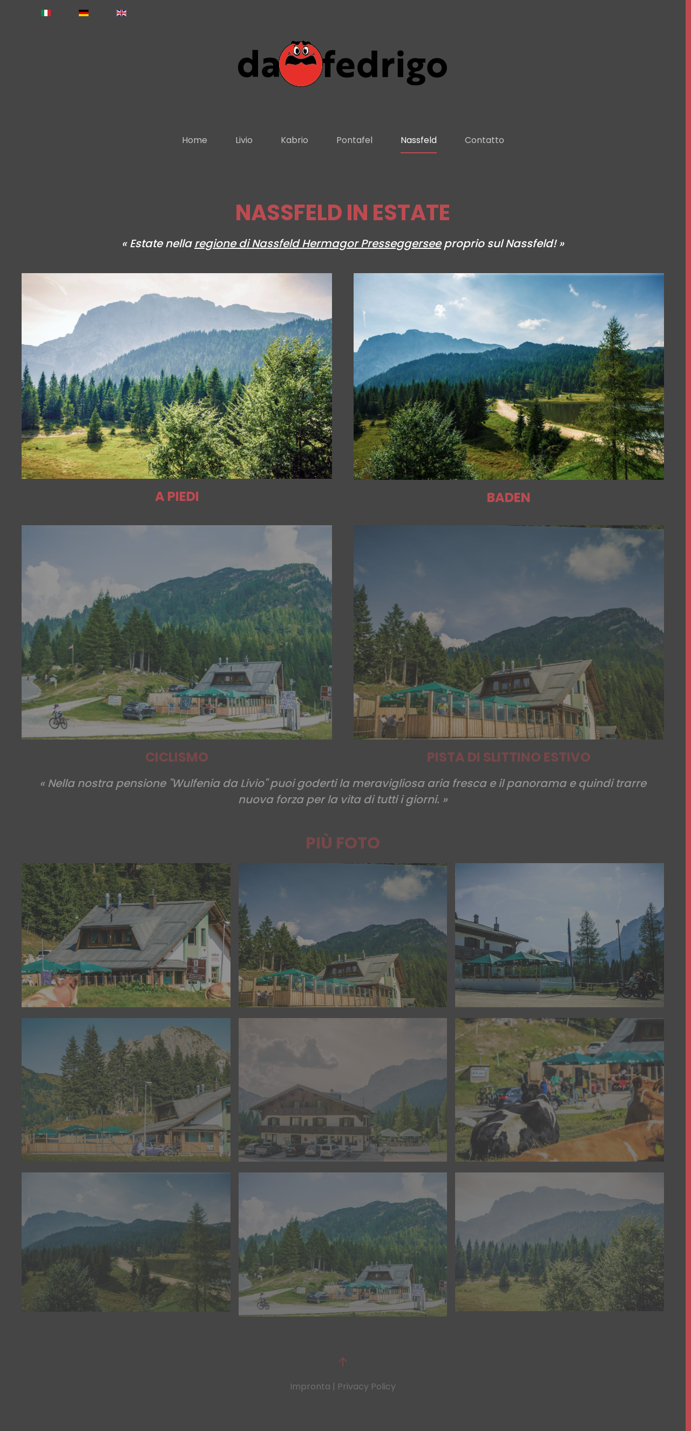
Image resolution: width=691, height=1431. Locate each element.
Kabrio (294, 140)
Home (194, 140)
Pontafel (354, 140)
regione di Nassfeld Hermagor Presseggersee (317, 243)
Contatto (484, 140)
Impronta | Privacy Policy (343, 1386)
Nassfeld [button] (419, 140)
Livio (244, 140)
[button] (126, 935)
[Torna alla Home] (343, 64)
